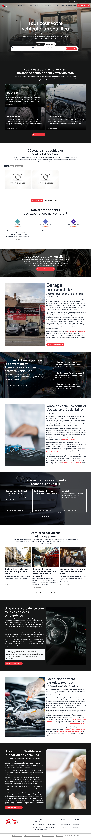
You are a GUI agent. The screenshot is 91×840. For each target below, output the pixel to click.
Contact (86, 1)
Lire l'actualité (9, 585)
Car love (63, 822)
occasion (82, 331)
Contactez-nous (52, 135)
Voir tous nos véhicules (52, 200)
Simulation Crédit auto (79, 822)
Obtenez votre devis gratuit (45, 269)
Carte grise (44, 5)
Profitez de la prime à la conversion (16, 385)
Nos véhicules (21, 5)
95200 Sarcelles (45, 824)
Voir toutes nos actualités (45, 593)
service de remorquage (77, 723)
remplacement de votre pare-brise (75, 729)
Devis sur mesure (37, 200)
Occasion (19, 166)
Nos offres (76, 1)
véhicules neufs (72, 331)
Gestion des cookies (48, 836)
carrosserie (20, 626)
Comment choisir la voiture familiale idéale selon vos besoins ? (72, 571)
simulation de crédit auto (69, 439)
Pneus (62, 5)
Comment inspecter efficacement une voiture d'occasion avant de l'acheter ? (44, 572)
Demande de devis (83, 6)
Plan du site (59, 836)
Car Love (71, 1)
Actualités (82, 1)
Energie (50, 48)
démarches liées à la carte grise (71, 462)
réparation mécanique (35, 624)
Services (36, 5)
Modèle (32, 48)
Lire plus (17, 239)
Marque (14, 48)
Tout (6, 166)
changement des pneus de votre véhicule (69, 731)
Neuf (11, 166)
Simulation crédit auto (53, 5)
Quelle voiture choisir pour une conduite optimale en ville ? (17, 571)
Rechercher (71, 49)
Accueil (66, 1)
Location (30, 5)
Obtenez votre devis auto (55, 344)
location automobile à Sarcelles (31, 763)
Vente (40, 44)
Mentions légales (17, 836)
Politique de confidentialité (32, 836)
